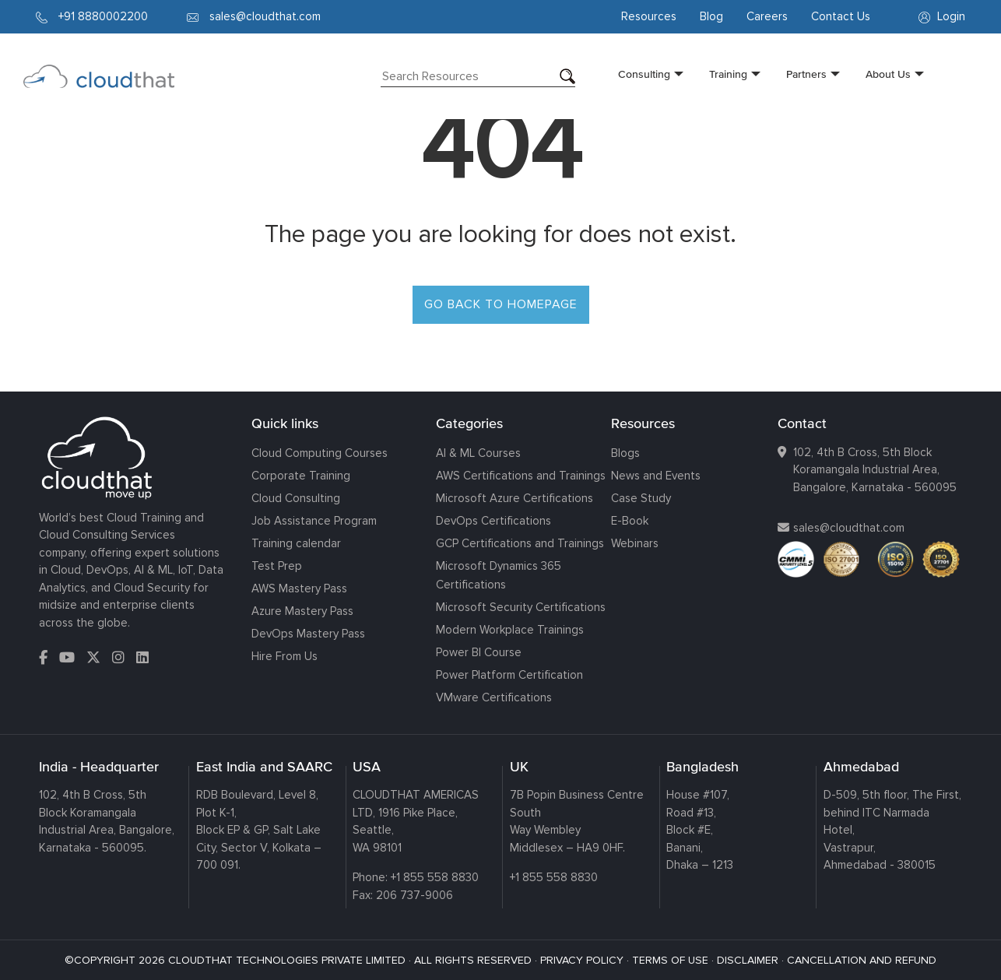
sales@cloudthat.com (848, 528)
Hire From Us (284, 656)
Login (941, 16)
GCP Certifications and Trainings (520, 543)
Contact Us (840, 16)
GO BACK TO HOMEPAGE (501, 304)
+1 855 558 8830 (435, 877)
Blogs (625, 453)
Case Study (641, 498)
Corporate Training (300, 476)
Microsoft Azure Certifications (514, 498)
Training (728, 74)
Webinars (635, 543)
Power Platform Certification (509, 675)
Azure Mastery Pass (302, 611)
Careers (767, 16)
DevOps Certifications (493, 521)
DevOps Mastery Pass (308, 634)
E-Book (629, 521)
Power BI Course (479, 652)
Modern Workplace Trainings (510, 630)
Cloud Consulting (295, 498)
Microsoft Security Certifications (521, 607)
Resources (648, 16)
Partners (806, 74)
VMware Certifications (494, 697)
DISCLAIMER (747, 960)
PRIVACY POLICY (581, 960)
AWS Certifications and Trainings (521, 476)
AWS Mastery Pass (299, 588)
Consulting (644, 74)
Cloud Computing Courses (319, 453)
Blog (711, 16)
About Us (888, 74)
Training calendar (296, 543)
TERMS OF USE (670, 960)
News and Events (656, 476)
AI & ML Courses (478, 453)
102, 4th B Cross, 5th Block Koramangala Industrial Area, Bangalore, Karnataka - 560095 (875, 469)
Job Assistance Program (314, 521)
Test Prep (276, 566)
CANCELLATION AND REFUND (861, 960)
